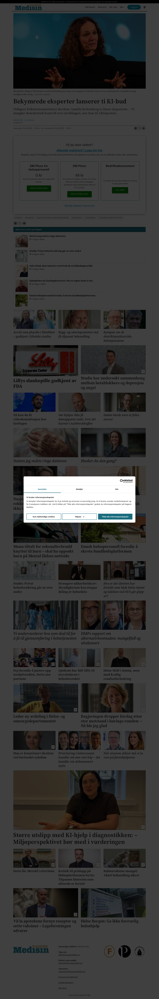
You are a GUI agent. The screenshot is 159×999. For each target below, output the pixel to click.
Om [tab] (116, 489)
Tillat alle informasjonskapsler (115, 516)
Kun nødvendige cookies (44, 516)
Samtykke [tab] (42, 489)
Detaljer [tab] (79, 489)
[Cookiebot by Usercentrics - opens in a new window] (122, 481)
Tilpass (79, 516)
